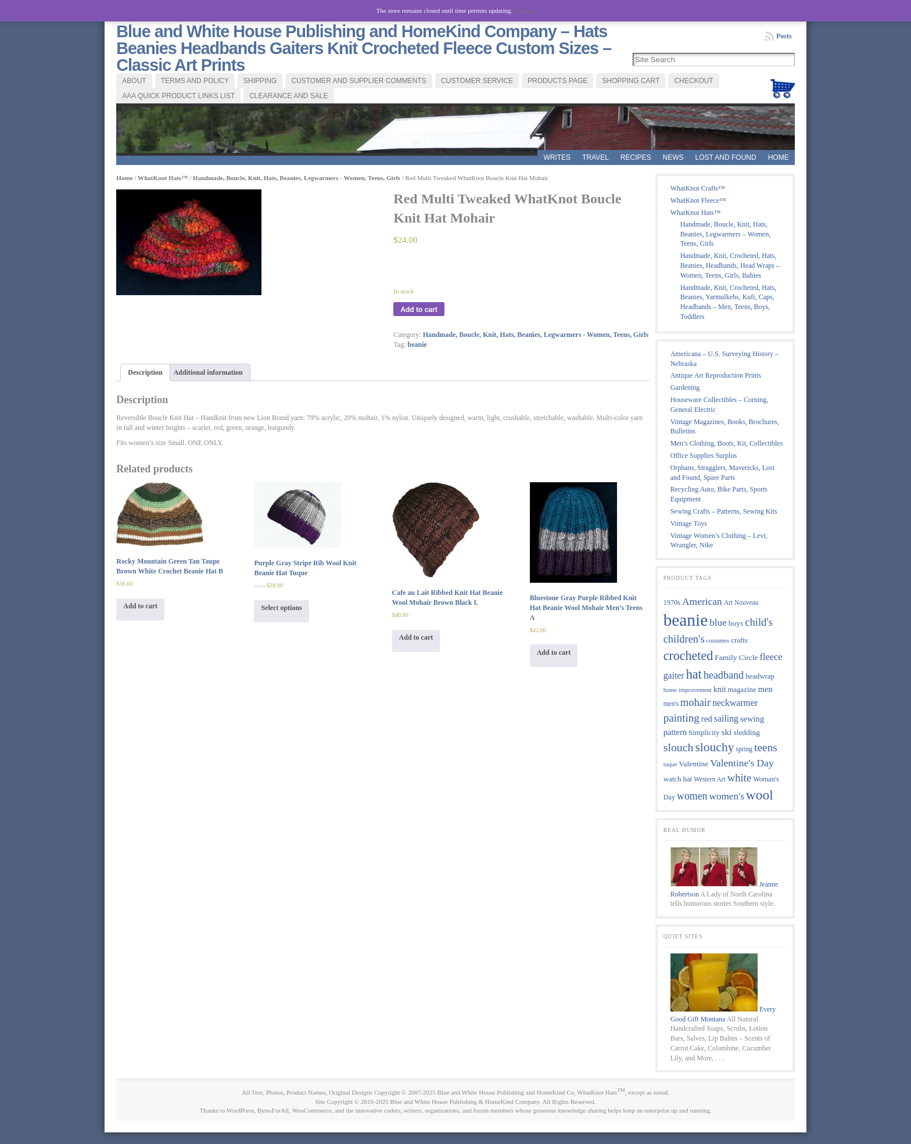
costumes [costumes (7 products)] (718, 640)
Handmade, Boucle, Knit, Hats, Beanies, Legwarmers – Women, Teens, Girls (725, 234)
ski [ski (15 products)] (727, 732)
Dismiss (524, 10)
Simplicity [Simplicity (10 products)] (703, 733)
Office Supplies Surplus (703, 455)
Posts (784, 36)
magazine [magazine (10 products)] (742, 690)
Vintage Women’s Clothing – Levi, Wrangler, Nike (718, 541)
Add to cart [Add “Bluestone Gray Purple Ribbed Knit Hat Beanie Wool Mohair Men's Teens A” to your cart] (554, 652)
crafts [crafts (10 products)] (739, 640)
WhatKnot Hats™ (163, 177)
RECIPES (636, 157)
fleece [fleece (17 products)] (771, 657)
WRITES (557, 157)
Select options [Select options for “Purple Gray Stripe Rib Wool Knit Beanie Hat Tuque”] (281, 608)
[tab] (145, 373)
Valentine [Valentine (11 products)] (693, 763)
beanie (417, 344)
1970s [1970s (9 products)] (671, 602)
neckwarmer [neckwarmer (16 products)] (735, 703)
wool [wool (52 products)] (759, 794)
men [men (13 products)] (765, 689)
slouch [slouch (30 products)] (678, 747)
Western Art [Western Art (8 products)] (710, 779)
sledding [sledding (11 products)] (746, 732)
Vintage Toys (688, 523)
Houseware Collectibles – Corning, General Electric (719, 405)
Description (145, 372)
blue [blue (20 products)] (718, 622)
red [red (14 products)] (706, 718)
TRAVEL (595, 157)
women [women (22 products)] (692, 796)
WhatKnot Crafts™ (697, 188)
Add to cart (418, 310)
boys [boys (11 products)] (736, 623)
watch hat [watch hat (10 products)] (678, 779)
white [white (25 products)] (739, 778)
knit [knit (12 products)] (719, 689)
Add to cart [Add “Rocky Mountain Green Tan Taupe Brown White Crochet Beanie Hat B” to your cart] (140, 606)
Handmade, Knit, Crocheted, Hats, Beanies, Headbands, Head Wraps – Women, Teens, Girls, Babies (730, 265)
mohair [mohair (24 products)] (695, 702)
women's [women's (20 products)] (726, 796)
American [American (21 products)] (702, 601)
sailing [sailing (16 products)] (726, 718)
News (673, 157)
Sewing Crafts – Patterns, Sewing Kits (723, 511)
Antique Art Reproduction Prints (715, 375)
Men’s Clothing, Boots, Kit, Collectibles (726, 443)
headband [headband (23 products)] (724, 675)
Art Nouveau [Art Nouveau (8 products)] (741, 602)
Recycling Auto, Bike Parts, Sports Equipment (718, 494)
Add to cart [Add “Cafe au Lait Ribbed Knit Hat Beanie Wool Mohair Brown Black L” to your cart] (416, 637)
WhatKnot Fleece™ (698, 200)
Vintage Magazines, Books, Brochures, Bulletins (724, 427)
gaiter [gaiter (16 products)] (673, 675)
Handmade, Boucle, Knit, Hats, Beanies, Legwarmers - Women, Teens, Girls (296, 177)
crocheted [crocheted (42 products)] (688, 655)
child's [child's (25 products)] (759, 622)
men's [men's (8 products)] (671, 703)
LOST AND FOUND (725, 157)
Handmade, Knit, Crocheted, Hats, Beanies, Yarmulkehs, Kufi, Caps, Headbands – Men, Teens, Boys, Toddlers (728, 302)
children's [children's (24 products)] (684, 639)
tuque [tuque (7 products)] (670, 764)
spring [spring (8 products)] (744, 748)
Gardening (685, 387)
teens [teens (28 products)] (765, 747)
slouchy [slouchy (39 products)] (714, 747)
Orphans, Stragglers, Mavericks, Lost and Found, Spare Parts (722, 473)
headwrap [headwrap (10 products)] (759, 676)
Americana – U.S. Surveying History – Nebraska (724, 359)
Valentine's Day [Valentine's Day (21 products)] (742, 763)
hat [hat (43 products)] (694, 674)
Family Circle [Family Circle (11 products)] (736, 657)
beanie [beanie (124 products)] (685, 620)
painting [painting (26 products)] (681, 718)
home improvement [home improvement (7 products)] (687, 690)
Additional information (208, 372)
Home (778, 157)
